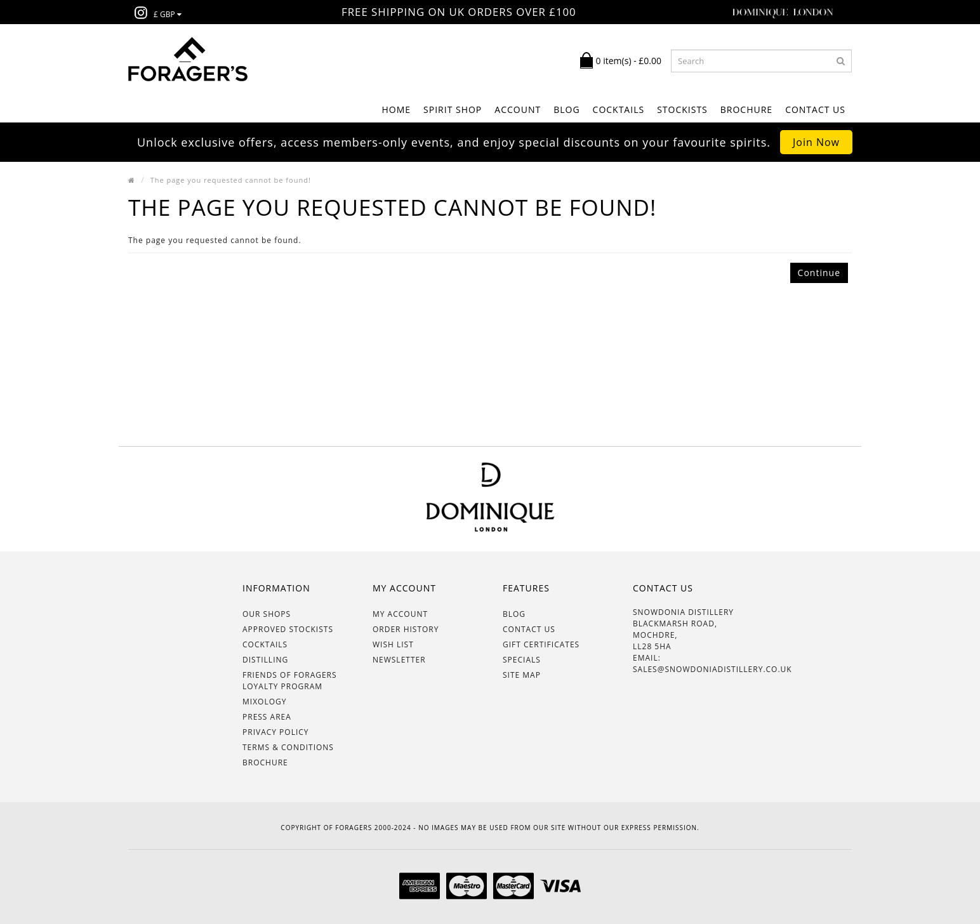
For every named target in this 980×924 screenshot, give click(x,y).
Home (396, 109)
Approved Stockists (287, 629)
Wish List (393, 644)
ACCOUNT (517, 109)
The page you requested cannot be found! (230, 180)
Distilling (265, 659)
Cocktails (265, 644)
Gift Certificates (541, 644)
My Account (400, 614)
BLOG (566, 109)
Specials (522, 659)
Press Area (266, 716)
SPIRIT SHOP (452, 109)
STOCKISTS (682, 109)
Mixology (264, 701)
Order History (406, 629)
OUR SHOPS (266, 614)
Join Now (816, 142)
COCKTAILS (619, 109)
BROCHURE (746, 109)
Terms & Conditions (288, 747)
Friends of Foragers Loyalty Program (289, 681)
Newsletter (399, 659)
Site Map (522, 675)
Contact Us (815, 109)
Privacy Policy (275, 732)
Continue (819, 273)
